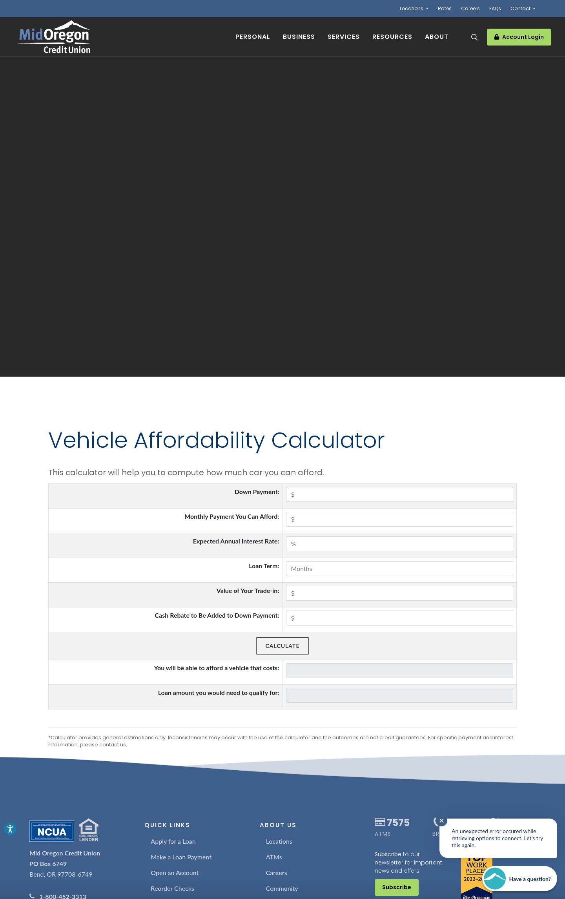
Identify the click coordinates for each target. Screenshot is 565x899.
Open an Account (175, 872)
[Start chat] (519, 878)
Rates (445, 8)
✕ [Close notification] (442, 820)
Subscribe (396, 887)
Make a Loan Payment (181, 857)
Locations (414, 9)
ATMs (274, 857)
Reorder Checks (172, 888)
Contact (523, 9)
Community (282, 888)
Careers (470, 8)
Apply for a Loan (173, 841)
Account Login (519, 37)
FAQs (495, 8)
